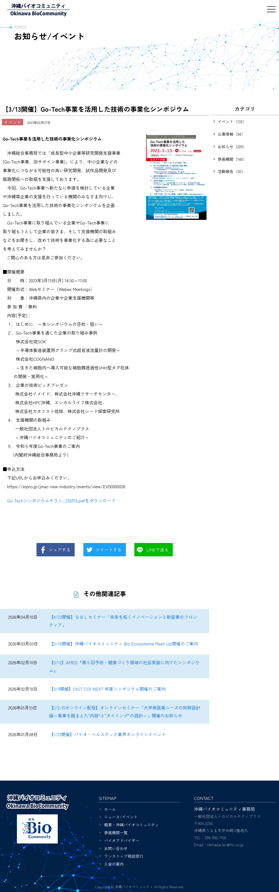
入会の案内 (114, 864)
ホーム (110, 809)
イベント (232, 121)
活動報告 (231, 171)
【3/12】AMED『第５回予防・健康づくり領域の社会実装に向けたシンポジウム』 (124, 666)
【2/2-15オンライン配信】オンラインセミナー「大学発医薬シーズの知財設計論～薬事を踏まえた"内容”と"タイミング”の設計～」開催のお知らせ (124, 711)
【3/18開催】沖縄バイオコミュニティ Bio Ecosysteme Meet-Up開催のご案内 (123, 643)
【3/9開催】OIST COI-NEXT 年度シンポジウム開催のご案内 (107, 688)
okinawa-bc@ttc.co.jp (225, 844)
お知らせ (232, 146)
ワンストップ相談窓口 (123, 856)
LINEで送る (158, 549)
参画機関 (232, 159)
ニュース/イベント (121, 817)
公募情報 (231, 134)
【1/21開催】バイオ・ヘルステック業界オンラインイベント (107, 734)
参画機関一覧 (116, 832)
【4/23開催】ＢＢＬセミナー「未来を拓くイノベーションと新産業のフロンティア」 (123, 621)
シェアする (60, 549)
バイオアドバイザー (122, 840)
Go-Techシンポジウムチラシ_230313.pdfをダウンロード (61, 500)
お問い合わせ (116, 848)
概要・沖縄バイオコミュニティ (131, 824)
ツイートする (109, 549)
